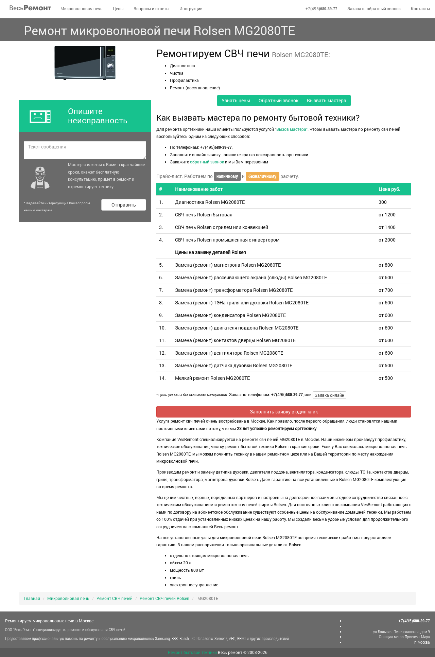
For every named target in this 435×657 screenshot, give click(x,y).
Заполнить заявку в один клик (284, 411)
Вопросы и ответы (151, 8)
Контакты (420, 8)
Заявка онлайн (329, 395)
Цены (118, 8)
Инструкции (191, 8)
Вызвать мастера (326, 100)
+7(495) (321, 8)
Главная (32, 598)
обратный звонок (207, 161)
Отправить (123, 204)
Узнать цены (236, 100)
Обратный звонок (278, 100)
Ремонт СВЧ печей (115, 598)
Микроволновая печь (81, 8)
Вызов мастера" (292, 129)
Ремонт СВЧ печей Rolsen (164, 598)
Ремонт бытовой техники (192, 652)
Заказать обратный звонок (374, 8)
